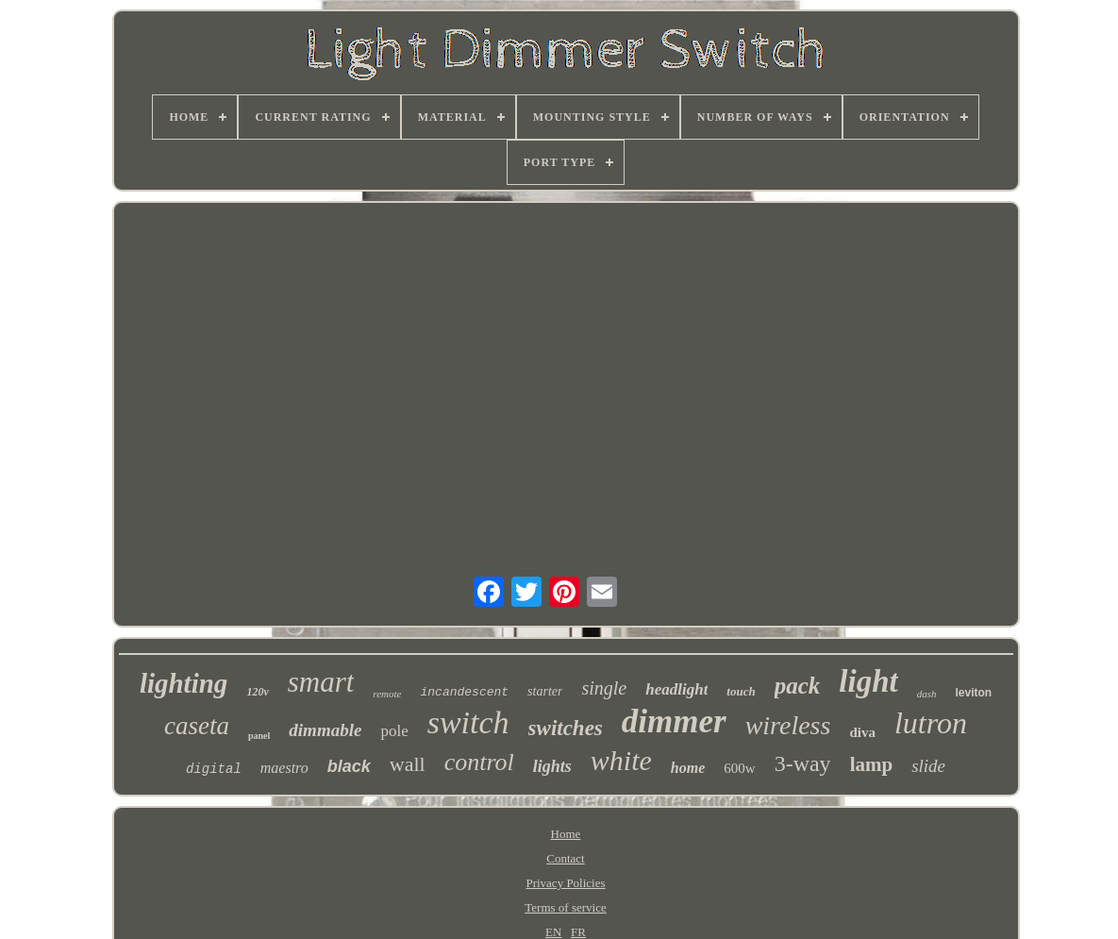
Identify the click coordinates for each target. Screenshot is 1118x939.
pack (798, 685)
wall (408, 764)
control (479, 762)
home (688, 768)
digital (214, 769)
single (603, 688)
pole (394, 731)
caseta (196, 726)
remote (387, 693)
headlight (676, 689)
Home (566, 834)
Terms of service (565, 907)
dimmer (674, 721)
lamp (871, 764)
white (621, 760)
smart (321, 681)
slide (928, 766)
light (868, 681)
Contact (565, 858)
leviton (973, 692)
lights (552, 766)
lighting (184, 683)
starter (544, 691)
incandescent (464, 692)
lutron (930, 723)
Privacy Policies (565, 883)
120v (257, 691)
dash (927, 693)
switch (468, 722)
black (349, 766)
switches (565, 728)
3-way (803, 763)
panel (259, 735)
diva (862, 732)
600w (739, 768)
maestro (284, 768)
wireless (788, 725)
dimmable (325, 730)
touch (740, 691)
